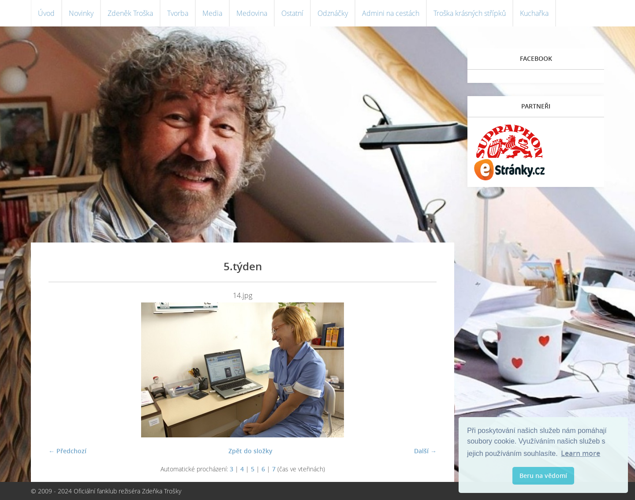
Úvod (46, 13)
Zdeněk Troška (130, 13)
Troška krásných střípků (469, 13)
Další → (425, 451)
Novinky (81, 13)
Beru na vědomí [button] (543, 475)
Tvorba (177, 13)
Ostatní (292, 13)
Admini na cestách (390, 13)
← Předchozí (67, 451)
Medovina (251, 13)
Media (212, 13)
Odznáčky (333, 13)
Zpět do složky (250, 451)
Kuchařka (534, 13)
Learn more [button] (580, 453)
